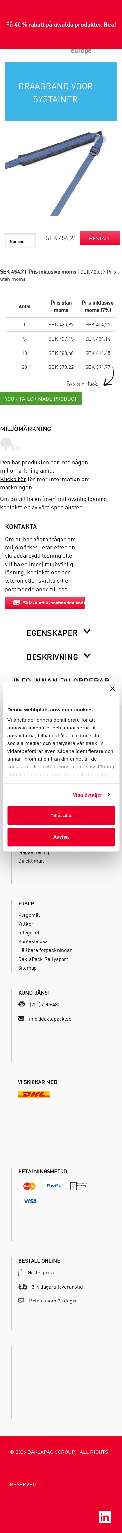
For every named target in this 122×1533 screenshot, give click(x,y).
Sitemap (27, 968)
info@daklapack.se (50, 1019)
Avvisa (61, 837)
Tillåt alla (61, 815)
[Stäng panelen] (112, 688)
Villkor (26, 923)
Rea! (110, 24)
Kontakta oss (32, 941)
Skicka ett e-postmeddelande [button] (49, 603)
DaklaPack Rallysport (43, 959)
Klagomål (29, 915)
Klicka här (13, 479)
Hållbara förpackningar (45, 950)
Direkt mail (31, 860)
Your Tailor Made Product (41, 398)
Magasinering (33, 852)
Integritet (28, 932)
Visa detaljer (87, 795)
